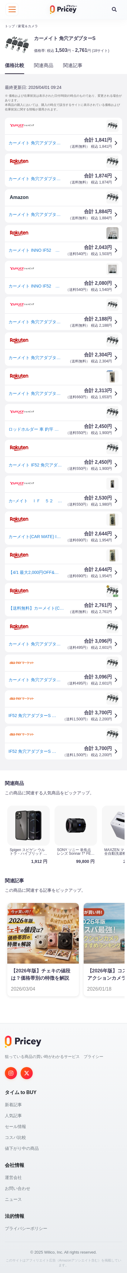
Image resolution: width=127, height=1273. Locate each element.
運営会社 (13, 1176)
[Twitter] (27, 1072)
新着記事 (13, 1104)
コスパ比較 (15, 1136)
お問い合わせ (17, 1187)
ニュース (13, 1198)
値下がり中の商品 (22, 1147)
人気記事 (13, 1115)
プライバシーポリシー (26, 1227)
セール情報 (15, 1125)
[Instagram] (11, 1072)
